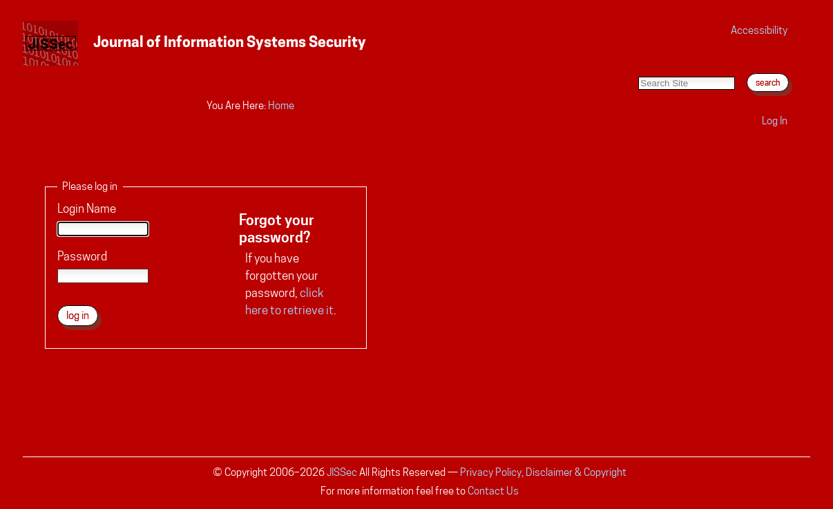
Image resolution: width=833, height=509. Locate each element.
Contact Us (493, 490)
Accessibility (759, 30)
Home (281, 105)
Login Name (86, 208)
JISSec (342, 472)
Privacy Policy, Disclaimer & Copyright (543, 472)
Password (82, 256)
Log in (774, 120)
